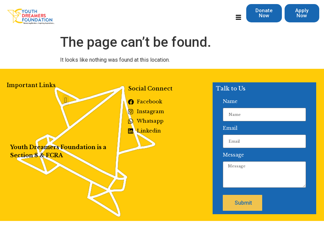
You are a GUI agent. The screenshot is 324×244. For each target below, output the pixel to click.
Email (230, 128)
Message (233, 155)
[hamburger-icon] (238, 18)
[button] (65, 100)
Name (230, 101)
